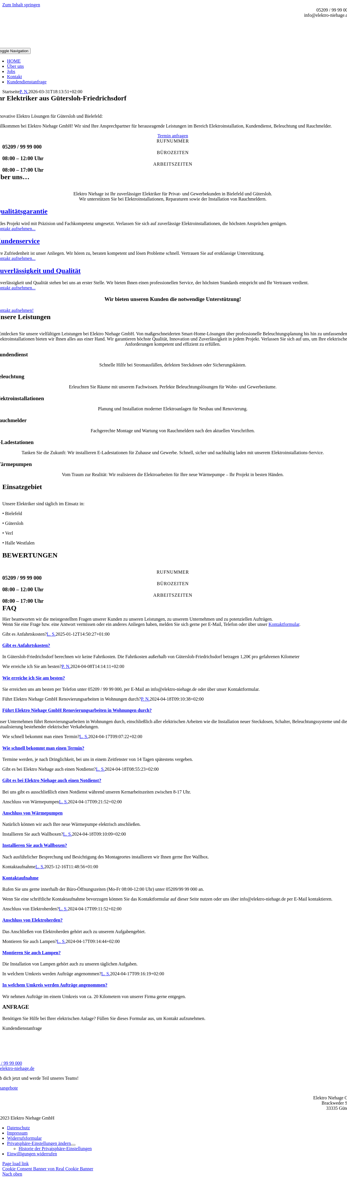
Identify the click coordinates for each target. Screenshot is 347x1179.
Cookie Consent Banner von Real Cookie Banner (47, 1168)
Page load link (15, 1163)
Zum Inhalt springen (21, 4)
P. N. (24, 91)
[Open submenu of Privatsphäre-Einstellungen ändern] (73, 1145)
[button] (39, 1143)
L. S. (51, 634)
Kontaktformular (283, 624)
